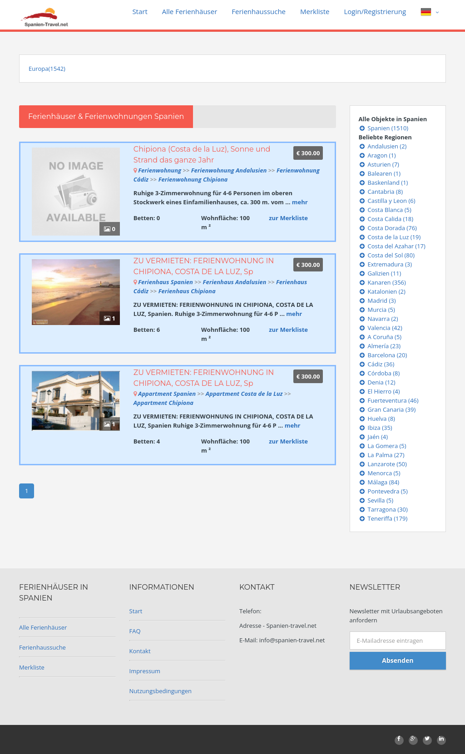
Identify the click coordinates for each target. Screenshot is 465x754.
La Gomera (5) (382, 446)
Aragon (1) (377, 155)
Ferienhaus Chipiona (187, 291)
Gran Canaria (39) (387, 409)
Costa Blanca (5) (385, 210)
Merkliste (314, 11)
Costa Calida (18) (386, 219)
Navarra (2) (378, 319)
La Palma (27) (382, 455)
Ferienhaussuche (259, 11)
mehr (300, 202)
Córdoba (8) (379, 373)
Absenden (397, 660)
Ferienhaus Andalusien (235, 282)
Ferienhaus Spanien (165, 282)
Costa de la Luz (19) (390, 237)
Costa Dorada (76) (388, 228)
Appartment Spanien (167, 393)
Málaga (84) (379, 482)
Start (139, 11)
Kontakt (140, 651)
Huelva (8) (377, 418)
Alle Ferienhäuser (190, 11)
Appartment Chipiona (163, 403)
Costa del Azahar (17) (392, 246)
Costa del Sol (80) (387, 255)
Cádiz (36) (377, 364)
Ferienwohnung (160, 170)
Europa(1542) (47, 68)
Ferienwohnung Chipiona (193, 179)
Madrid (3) (377, 300)
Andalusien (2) (383, 146)
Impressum (145, 671)
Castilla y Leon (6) (387, 201)
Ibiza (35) (375, 428)
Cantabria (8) (381, 191)
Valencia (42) (380, 328)
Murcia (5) (377, 310)
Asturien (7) (379, 164)
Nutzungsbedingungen (160, 691)
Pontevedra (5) (383, 491)
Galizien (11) (380, 273)
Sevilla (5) (376, 500)
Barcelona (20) (383, 355)
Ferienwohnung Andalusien (229, 170)
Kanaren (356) (382, 282)
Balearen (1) (380, 173)
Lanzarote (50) (383, 464)
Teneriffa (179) (383, 518)
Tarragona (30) (383, 509)
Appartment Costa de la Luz (244, 393)
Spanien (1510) (384, 128)
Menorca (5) (380, 473)
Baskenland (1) (383, 182)
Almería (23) (380, 346)
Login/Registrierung (375, 11)
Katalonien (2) (382, 291)
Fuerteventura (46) (389, 400)
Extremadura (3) (385, 264)
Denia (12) (377, 382)
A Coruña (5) (380, 337)
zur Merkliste (288, 218)
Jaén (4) (373, 437)
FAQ (135, 631)
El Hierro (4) (379, 391)
